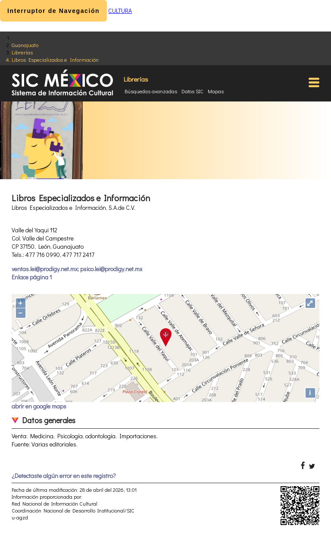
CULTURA (120, 10)
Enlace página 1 (32, 277)
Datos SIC (192, 91)
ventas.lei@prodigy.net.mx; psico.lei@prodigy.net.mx (77, 269)
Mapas (216, 91)
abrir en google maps (39, 406)
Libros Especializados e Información (55, 59)
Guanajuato (25, 44)
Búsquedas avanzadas (151, 91)
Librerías (22, 52)
